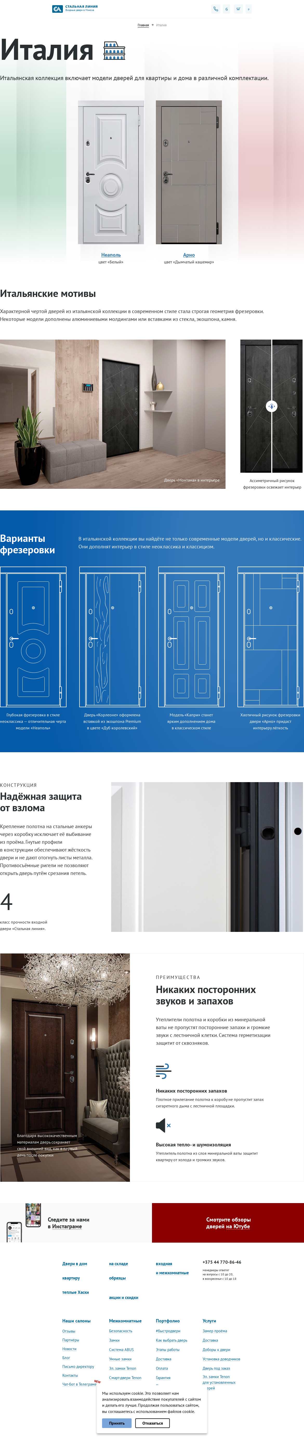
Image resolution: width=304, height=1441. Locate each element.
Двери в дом (74, 1264)
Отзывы (68, 1331)
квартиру (71, 1278)
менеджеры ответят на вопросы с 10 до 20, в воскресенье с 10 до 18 (219, 1274)
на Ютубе (238, 1226)
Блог (66, 1357)
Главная (143, 25)
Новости (69, 1348)
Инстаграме (67, 1226)
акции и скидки (123, 1297)
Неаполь (111, 255)
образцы (117, 1278)
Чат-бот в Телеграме (79, 1384)
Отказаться (152, 1423)
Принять (117, 1423)
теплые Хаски (75, 1292)
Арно (189, 255)
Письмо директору (78, 1366)
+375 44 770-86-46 (222, 1262)
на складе (118, 1264)
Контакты (70, 1375)
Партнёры (70, 1340)
